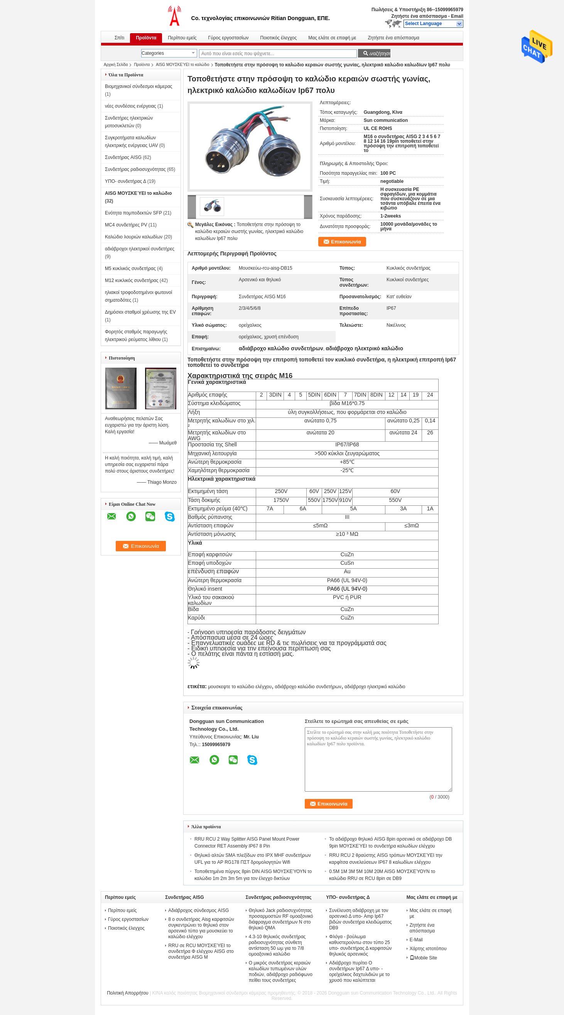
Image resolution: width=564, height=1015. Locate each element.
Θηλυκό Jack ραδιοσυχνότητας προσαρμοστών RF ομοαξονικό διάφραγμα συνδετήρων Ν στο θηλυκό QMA (281, 919)
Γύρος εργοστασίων (228, 38)
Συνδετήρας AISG (123, 157)
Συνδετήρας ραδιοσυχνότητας (135, 169)
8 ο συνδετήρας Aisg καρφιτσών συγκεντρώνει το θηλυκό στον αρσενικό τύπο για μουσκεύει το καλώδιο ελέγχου (201, 928)
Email (457, 16)
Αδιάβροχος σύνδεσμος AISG (198, 910)
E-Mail (416, 939)
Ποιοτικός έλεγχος (278, 38)
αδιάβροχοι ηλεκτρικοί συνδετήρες (139, 249)
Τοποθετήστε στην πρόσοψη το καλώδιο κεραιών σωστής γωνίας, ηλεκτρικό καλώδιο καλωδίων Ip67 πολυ (249, 231)
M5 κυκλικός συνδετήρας (130, 268)
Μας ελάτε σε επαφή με (332, 38)
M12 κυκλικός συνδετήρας (132, 280)
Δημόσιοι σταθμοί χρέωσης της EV (140, 312)
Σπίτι (119, 38)
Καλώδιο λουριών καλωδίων (133, 237)
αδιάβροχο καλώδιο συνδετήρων (308, 686)
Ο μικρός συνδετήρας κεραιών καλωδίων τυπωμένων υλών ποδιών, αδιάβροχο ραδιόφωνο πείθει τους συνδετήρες (280, 971)
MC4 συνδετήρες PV (126, 225)
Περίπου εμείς (182, 38)
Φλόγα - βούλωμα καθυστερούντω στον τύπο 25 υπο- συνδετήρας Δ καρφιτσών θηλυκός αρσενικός (360, 945)
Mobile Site (423, 958)
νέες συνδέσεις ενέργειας (130, 106)
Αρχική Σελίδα (116, 64)
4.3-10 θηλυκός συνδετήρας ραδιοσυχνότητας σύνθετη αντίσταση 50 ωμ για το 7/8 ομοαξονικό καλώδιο (277, 945)
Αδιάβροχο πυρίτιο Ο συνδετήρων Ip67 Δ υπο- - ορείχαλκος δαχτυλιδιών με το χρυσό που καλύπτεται (359, 971)
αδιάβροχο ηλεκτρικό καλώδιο (374, 686)
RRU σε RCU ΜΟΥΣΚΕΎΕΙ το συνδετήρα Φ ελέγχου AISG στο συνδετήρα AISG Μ (200, 951)
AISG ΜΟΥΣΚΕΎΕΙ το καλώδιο (182, 64)
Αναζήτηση (378, 53)
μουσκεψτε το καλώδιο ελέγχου (240, 686)
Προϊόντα (146, 38)
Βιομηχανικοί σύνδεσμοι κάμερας (138, 86)
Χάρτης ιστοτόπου (428, 948)
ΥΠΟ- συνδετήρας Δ (125, 181)
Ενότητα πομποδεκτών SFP (133, 213)
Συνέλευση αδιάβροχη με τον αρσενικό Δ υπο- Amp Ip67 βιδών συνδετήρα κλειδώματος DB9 (360, 919)
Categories (153, 53)
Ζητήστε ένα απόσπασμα (419, 16)
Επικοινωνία (346, 242)
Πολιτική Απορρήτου (127, 993)
